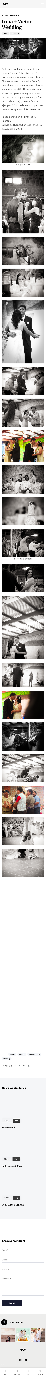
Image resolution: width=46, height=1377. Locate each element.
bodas (12, 1054)
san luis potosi (34, 1054)
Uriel (5, 33)
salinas (21, 1054)
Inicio (3, 1365)
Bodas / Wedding (10, 15)
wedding (6, 1059)
